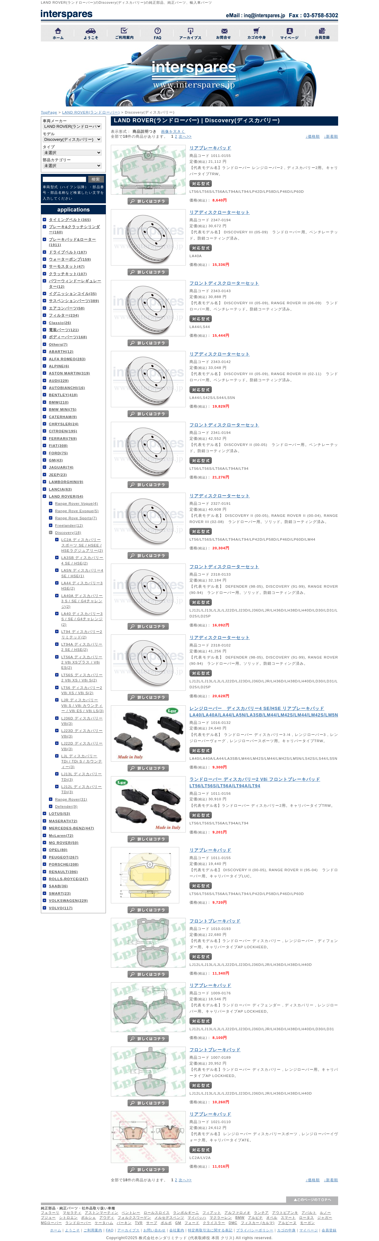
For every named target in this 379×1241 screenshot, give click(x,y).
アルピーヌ (287, 1223)
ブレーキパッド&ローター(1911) (72, 242)
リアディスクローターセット (220, 212)
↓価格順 (313, 136)
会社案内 (176, 1230)
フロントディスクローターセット (224, 283)
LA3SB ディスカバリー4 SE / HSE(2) (82, 560)
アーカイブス (128, 1230)
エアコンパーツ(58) (67, 308)
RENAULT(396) (63, 872)
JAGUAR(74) (61, 467)
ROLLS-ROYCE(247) (68, 879)
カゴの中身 (286, 1230)
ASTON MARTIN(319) (69, 373)
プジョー (48, 1217)
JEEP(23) (58, 475)
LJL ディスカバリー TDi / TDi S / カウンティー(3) (81, 761)
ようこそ (72, 1230)
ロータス (306, 1217)
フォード (192, 1223)
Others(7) (58, 344)
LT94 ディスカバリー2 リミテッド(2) (81, 634)
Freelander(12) (69, 525)
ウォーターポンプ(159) (70, 259)
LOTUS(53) (59, 813)
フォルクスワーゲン (134, 1217)
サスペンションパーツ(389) (74, 301)
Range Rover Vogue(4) (76, 503)
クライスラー (214, 1223)
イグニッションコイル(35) (73, 294)
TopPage (49, 112)
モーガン (307, 1223)
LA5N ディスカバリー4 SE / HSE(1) (82, 572)
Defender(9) (66, 806)
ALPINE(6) (59, 366)
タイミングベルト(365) (70, 220)
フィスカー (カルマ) (258, 1223)
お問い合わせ (154, 1230)
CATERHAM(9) (63, 417)
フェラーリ (50, 1212)
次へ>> (185, 136)
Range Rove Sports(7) (76, 518)
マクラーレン (221, 1217)
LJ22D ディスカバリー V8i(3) (82, 745)
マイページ (308, 1230)
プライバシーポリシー (254, 1230)
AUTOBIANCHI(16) (67, 388)
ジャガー (324, 1217)
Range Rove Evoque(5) (77, 511)
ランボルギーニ (186, 1212)
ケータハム (104, 1223)
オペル (271, 1217)
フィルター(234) (64, 315)
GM (178, 1223)
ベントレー (131, 1212)
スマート (288, 1217)
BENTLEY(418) (63, 395)
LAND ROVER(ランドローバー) (91, 112)
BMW (240, 1217)
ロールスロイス (157, 1212)
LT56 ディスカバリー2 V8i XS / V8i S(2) (81, 690)
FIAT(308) (58, 445)
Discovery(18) (68, 532)
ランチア (261, 1212)
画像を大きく (173, 131)
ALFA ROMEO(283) (67, 359)
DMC (233, 1223)
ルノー (325, 1212)
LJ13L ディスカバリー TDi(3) (81, 776)
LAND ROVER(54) (66, 496)
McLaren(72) (61, 835)
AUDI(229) (59, 380)
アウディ (106, 1217)
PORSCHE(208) (64, 864)
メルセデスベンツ (169, 1217)
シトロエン (68, 1217)
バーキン (124, 1223)
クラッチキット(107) (68, 274)
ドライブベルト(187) (68, 252)
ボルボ (166, 1223)
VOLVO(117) (61, 908)
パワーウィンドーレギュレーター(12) (75, 283)
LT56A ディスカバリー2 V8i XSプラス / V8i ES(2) (81, 662)
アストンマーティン (101, 1212)
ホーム (55, 1230)
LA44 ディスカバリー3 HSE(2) (82, 585)
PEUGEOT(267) (64, 857)
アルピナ (255, 1217)
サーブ (151, 1223)
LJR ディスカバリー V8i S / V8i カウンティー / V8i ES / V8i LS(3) (82, 705)
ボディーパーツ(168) (68, 337)
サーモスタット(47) (67, 266)
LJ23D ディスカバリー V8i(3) (82, 733)
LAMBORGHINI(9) (66, 482)
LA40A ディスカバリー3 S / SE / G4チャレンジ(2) (82, 601)
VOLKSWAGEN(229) (68, 900)
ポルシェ (88, 1217)
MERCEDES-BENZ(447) (71, 828)
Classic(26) (60, 323)
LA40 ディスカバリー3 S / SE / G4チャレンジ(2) (82, 619)
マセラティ (72, 1212)
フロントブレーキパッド (215, 921)
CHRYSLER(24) (64, 424)
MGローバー (51, 1223)
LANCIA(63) (60, 489)
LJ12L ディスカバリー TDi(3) (81, 789)
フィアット (212, 1212)
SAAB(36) (58, 886)
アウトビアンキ (285, 1212)
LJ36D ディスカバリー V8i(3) (82, 720)
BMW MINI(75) (62, 409)
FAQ (110, 1230)
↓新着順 (331, 136)
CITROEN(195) (63, 431)
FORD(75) (58, 453)
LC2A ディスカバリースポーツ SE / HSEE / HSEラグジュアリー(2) (82, 545)
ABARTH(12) (61, 351)
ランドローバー (78, 1223)
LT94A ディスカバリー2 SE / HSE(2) (81, 646)
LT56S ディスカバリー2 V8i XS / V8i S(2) (82, 677)
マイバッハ (197, 1217)
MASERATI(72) (63, 821)
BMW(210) (59, 402)
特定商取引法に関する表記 (210, 1230)
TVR (139, 1223)
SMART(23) (60, 893)
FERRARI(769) (63, 438)
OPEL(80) (58, 850)
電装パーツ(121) (64, 330)
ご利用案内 (93, 1230)
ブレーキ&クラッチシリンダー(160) (74, 229)
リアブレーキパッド (210, 147)
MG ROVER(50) (64, 843)
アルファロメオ (237, 1212)
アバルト (309, 1212)
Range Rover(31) (71, 799)
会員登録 (329, 1230)
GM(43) (56, 460)
